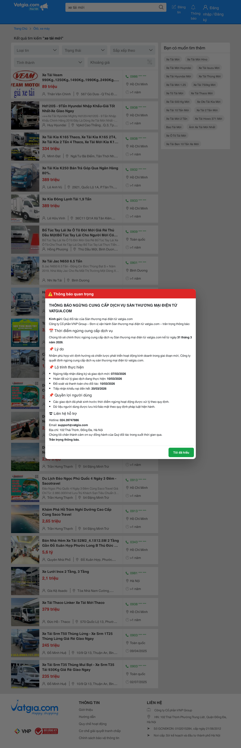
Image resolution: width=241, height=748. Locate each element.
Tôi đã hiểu (181, 452)
